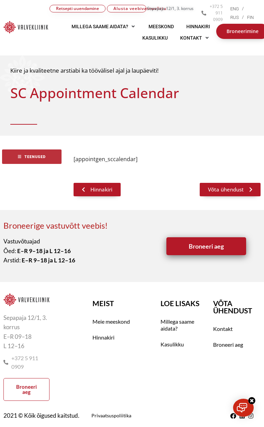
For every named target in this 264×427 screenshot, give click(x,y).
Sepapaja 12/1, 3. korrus (170, 8)
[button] (195, 37)
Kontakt (223, 328)
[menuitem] (238, 8)
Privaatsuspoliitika (111, 415)
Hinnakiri (103, 337)
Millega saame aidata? (177, 325)
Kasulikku (172, 344)
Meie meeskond (111, 321)
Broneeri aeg (228, 344)
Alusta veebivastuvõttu (129, 8)
